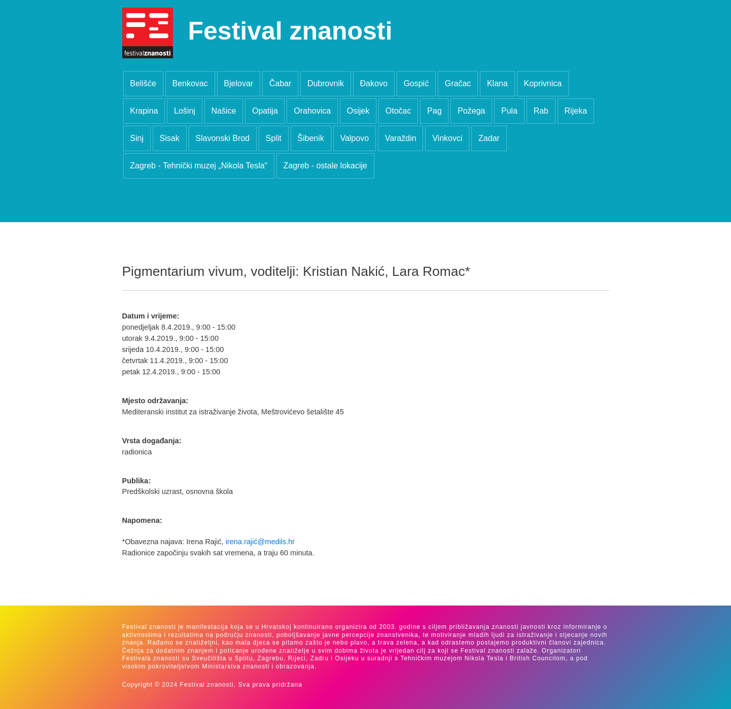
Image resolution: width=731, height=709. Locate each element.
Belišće (143, 83)
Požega (471, 111)
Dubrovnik (325, 83)
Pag (434, 111)
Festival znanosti (290, 31)
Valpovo (354, 138)
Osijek (358, 111)
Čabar (280, 83)
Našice (223, 111)
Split (274, 138)
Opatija (265, 111)
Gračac (458, 83)
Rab (541, 111)
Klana (497, 83)
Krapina (144, 111)
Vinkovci (447, 138)
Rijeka (576, 111)
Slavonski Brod (222, 138)
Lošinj (184, 111)
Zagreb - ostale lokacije (325, 165)
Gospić (416, 83)
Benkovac (189, 83)
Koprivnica (543, 83)
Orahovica (312, 111)
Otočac (398, 111)
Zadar (489, 138)
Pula (509, 111)
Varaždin (400, 138)
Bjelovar (238, 83)
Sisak (170, 138)
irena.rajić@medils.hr (260, 542)
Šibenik (310, 138)
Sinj (137, 138)
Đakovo (374, 83)
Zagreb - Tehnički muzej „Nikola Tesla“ (198, 165)
